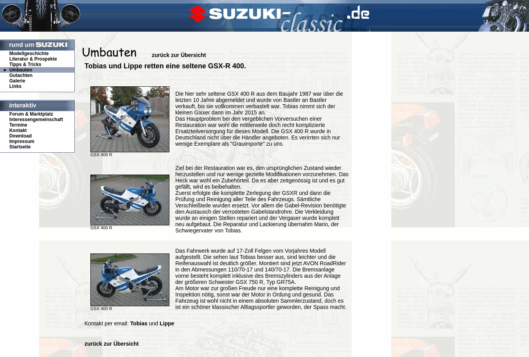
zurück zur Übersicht (179, 55)
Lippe (167, 323)
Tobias (139, 323)
